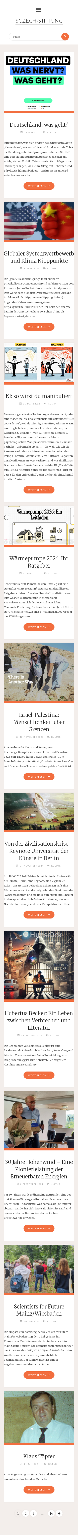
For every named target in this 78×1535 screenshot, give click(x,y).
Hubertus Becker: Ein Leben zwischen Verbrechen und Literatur (39, 1020)
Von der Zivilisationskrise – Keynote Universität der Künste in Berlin (39, 851)
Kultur (51, 132)
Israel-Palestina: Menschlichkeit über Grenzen (39, 722)
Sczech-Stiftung (39, 21)
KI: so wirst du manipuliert (39, 396)
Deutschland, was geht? (39, 125)
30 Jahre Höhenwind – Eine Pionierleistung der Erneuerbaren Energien (39, 1169)
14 (51, 1513)
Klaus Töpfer (39, 1456)
